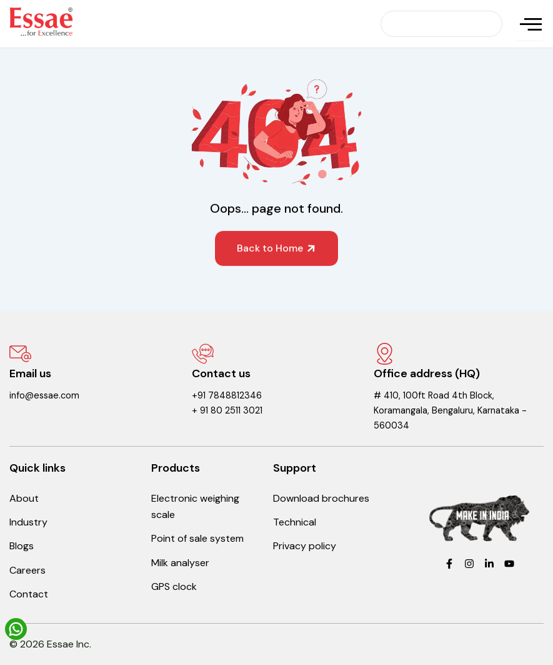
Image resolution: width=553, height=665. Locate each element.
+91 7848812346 (227, 396)
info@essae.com (44, 396)
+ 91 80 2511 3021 (227, 411)
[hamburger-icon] (529, 24)
